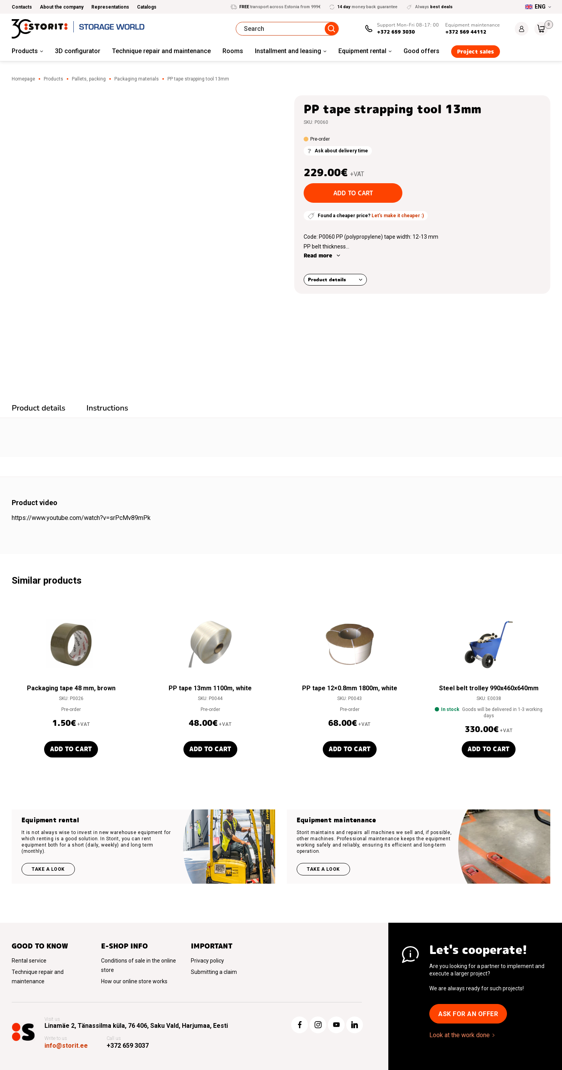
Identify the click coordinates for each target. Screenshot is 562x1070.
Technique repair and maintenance (161, 51)
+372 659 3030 (396, 32)
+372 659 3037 (128, 1045)
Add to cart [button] (71, 749)
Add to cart (353, 193)
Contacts (22, 7)
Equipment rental (362, 51)
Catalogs (147, 7)
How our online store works (134, 981)
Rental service (29, 960)
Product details (327, 279)
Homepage (23, 79)
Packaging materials (136, 79)
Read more (318, 255)
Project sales (475, 51)
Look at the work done (459, 1035)
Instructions (107, 408)
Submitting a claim (214, 972)
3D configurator (77, 51)
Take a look (48, 869)
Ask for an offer (468, 1014)
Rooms (232, 51)
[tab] (39, 409)
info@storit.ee (66, 1045)
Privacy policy (207, 960)
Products (25, 51)
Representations (110, 7)
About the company (62, 7)
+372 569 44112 (465, 32)
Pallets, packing (89, 79)
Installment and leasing (288, 51)
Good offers (421, 51)
